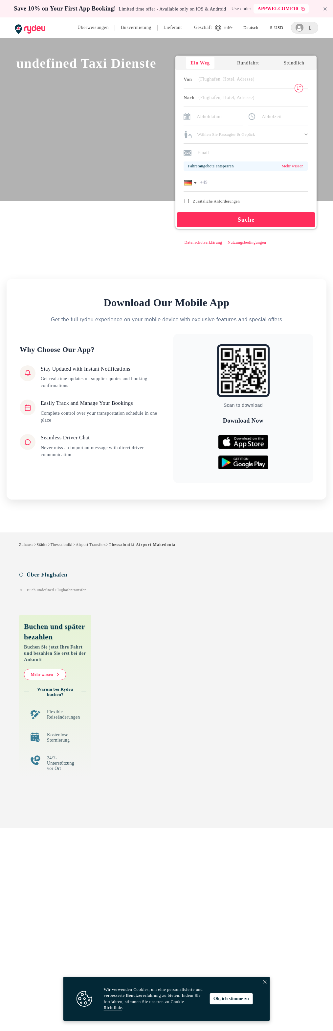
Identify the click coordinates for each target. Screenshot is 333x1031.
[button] (191, 182)
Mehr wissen (45, 675)
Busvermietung (136, 27)
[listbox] (250, 27)
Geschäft (203, 27)
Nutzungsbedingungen (247, 242)
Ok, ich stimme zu (231, 998)
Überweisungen (93, 27)
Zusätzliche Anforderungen (212, 201)
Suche (245, 220)
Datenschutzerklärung (203, 242)
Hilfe (224, 28)
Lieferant (173, 27)
